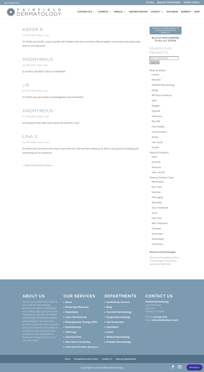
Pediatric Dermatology (118, 342)
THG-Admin (31, 35)
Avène (155, 137)
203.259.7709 (160, 317)
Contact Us (107, 359)
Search (154, 62)
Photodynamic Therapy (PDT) (81, 322)
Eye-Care (157, 187)
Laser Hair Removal (76, 317)
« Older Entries (30, 165)
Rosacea (156, 167)
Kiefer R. (33, 29)
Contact (155, 12)
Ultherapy (70, 332)
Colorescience (159, 132)
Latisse (155, 74)
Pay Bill (150, 3)
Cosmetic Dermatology (119, 312)
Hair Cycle (157, 142)
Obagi (155, 90)
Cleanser (156, 228)
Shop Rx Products (159, 152)
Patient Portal (192, 3)
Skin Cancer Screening (77, 342)
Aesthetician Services (118, 302)
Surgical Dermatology (118, 317)
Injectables (112, 327)
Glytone (156, 111)
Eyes (154, 156)
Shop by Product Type (161, 177)
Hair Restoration (138, 12)
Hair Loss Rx (158, 172)
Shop (197, 12)
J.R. (26, 85)
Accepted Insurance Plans (86, 359)
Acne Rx (156, 162)
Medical (118, 12)
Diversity (186, 12)
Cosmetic (103, 12)
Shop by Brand (157, 70)
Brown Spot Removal (77, 307)
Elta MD (156, 121)
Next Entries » (45, 165)
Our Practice (84, 12)
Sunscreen (157, 233)
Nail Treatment (160, 223)
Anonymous (38, 59)
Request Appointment (169, 3)
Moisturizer (158, 181)
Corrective (157, 244)
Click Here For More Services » (82, 347)
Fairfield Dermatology (163, 85)
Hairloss (156, 192)
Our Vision (172, 12)
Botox (68, 302)
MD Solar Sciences (162, 95)
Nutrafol (156, 79)
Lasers (109, 332)
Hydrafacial (71, 312)
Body (109, 307)
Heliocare (157, 116)
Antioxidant (158, 239)
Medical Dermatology (118, 337)
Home (67, 359)
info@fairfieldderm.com (165, 320)
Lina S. (30, 136)
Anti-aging (157, 197)
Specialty (157, 202)
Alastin (155, 147)
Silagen (156, 105)
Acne (154, 213)
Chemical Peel (73, 337)
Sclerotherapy (73, 327)
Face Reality (158, 126)
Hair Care (157, 218)
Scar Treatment (160, 207)
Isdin (154, 100)
